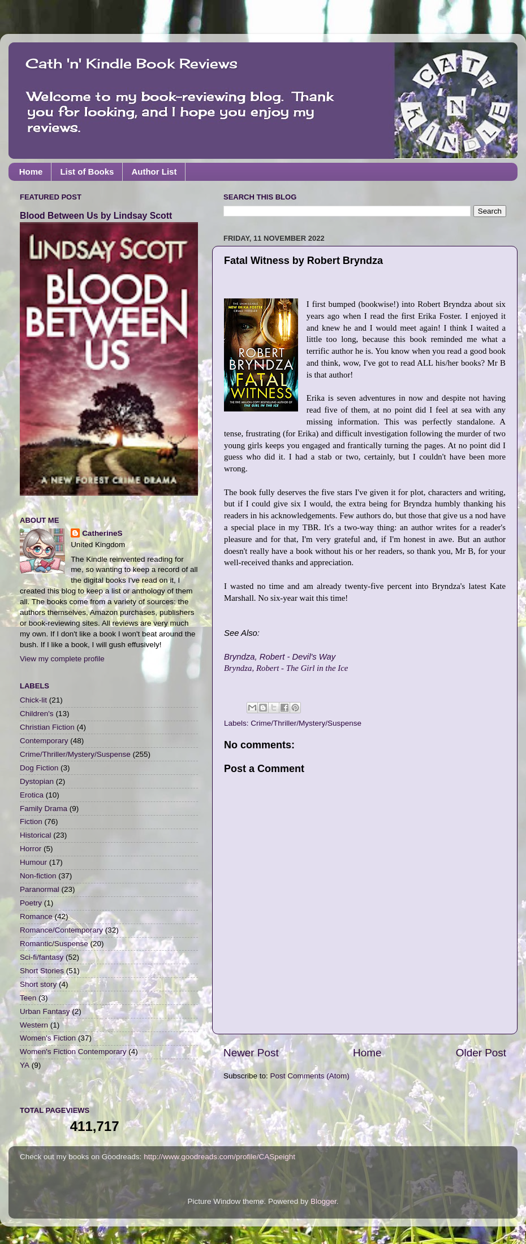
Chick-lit (33, 700)
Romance (36, 916)
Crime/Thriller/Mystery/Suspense (306, 723)
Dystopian (37, 781)
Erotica (32, 795)
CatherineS (102, 533)
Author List (153, 171)
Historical (35, 835)
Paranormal (39, 889)
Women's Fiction (48, 1038)
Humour (33, 862)
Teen (28, 998)
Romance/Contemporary (61, 930)
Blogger (324, 1201)
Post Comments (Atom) (310, 1076)
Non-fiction (38, 876)
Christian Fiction (47, 727)
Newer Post (251, 1053)
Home (31, 171)
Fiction (31, 821)
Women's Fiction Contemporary (73, 1051)
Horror (30, 848)
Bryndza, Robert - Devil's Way (279, 656)
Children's (37, 713)
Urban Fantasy (45, 1011)
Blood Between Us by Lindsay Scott (96, 215)
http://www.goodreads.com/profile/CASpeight (219, 1156)
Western (34, 1025)
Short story (38, 984)
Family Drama (43, 808)
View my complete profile (62, 658)
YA (24, 1065)
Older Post (481, 1053)
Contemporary (44, 740)
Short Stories (42, 970)
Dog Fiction (39, 768)
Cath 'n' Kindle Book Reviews (131, 63)
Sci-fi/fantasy (41, 957)
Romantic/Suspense (54, 943)
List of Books (87, 171)
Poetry (31, 903)
